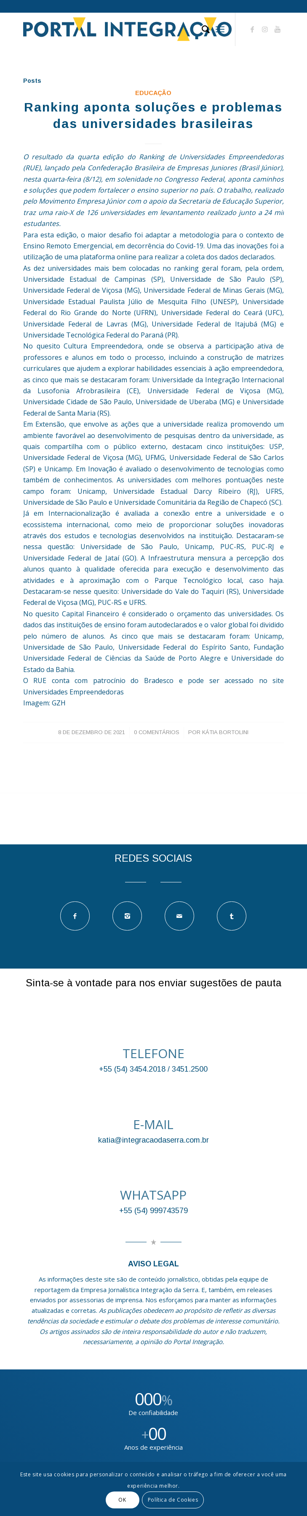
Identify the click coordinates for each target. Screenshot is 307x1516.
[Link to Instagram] (265, 29)
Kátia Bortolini (225, 732)
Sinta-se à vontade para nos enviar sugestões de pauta (153, 982)
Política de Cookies (173, 1499)
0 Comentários (156, 732)
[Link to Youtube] (277, 29)
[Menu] (220, 29)
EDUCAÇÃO (153, 93)
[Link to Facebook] (252, 29)
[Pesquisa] (201, 29)
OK (122, 1499)
